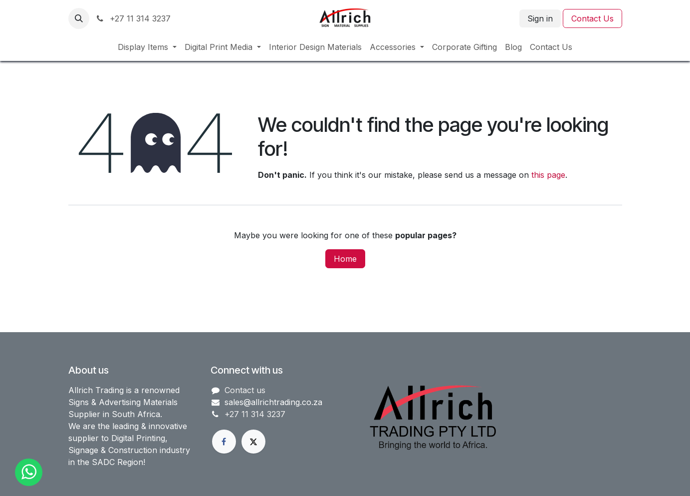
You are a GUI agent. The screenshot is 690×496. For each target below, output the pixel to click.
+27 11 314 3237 (133, 18)
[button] (78, 18)
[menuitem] (147, 47)
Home (345, 259)
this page (548, 175)
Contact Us (592, 18)
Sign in (540, 18)
